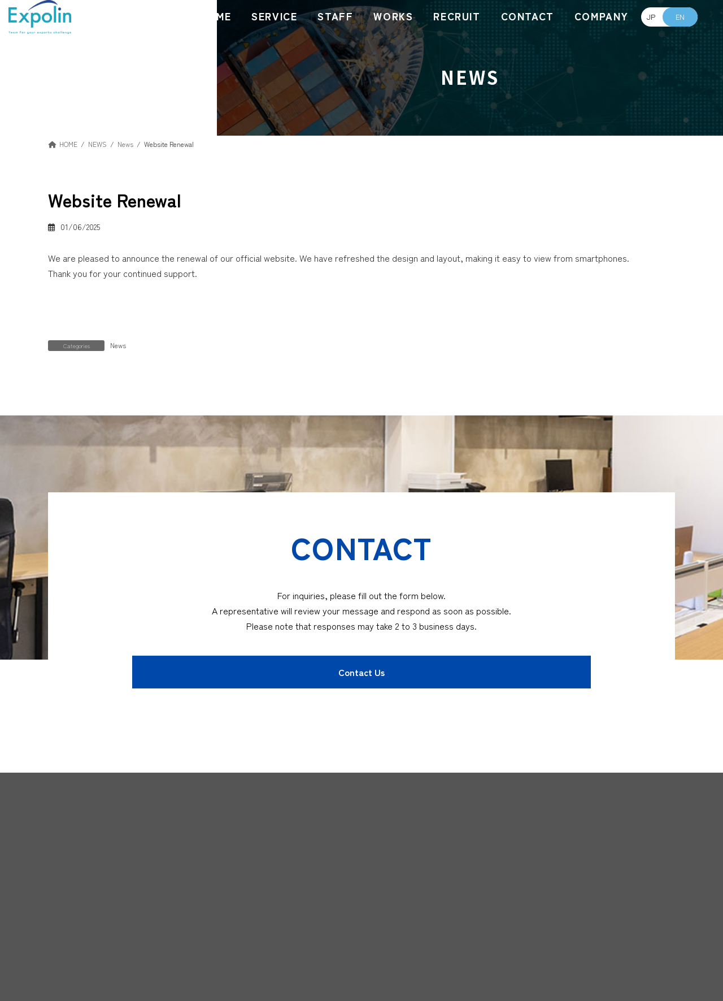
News (118, 345)
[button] (361, 672)
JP (651, 16)
